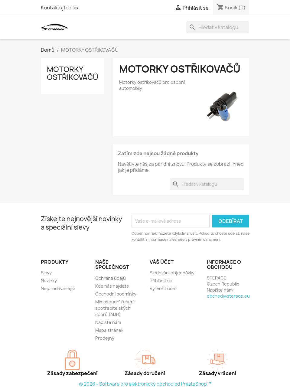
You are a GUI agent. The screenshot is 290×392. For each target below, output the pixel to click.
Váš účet (162, 262)
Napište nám (108, 322)
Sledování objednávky (172, 273)
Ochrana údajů (110, 278)
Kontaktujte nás (59, 7)
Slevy (46, 273)
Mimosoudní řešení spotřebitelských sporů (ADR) (115, 308)
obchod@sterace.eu (228, 296)
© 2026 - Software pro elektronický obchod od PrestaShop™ (145, 384)
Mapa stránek (109, 330)
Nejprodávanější (58, 288)
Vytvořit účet (163, 288)
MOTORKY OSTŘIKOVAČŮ (72, 73)
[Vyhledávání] (217, 27)
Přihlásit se (161, 280)
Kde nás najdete (112, 286)
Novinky (49, 280)
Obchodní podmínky (115, 294)
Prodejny (104, 338)
